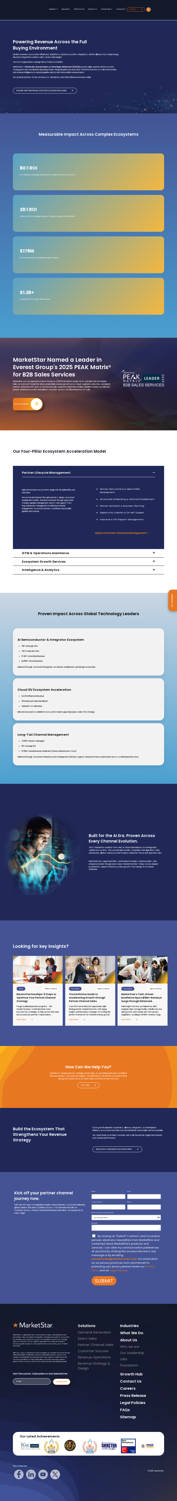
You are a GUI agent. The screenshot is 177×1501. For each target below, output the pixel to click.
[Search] (148, 9)
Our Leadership (132, 1353)
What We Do (79, 9)
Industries (66, 9)
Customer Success (93, 1351)
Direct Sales (87, 1338)
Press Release (133, 1395)
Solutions (53, 9)
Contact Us (120, 9)
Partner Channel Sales (95, 1344)
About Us (92, 9)
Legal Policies (118, 1270)
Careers (136, 9)
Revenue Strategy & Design (94, 1366)
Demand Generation (94, 1332)
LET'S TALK (88, 1085)
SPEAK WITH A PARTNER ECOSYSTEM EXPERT (117, 1149)
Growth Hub (106, 9)
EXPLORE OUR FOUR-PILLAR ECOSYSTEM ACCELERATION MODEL (45, 90)
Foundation (129, 1365)
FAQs (125, 1410)
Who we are (129, 1346)
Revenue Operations (94, 1357)
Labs (123, 1359)
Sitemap (128, 1417)
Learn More (25, 1019)
